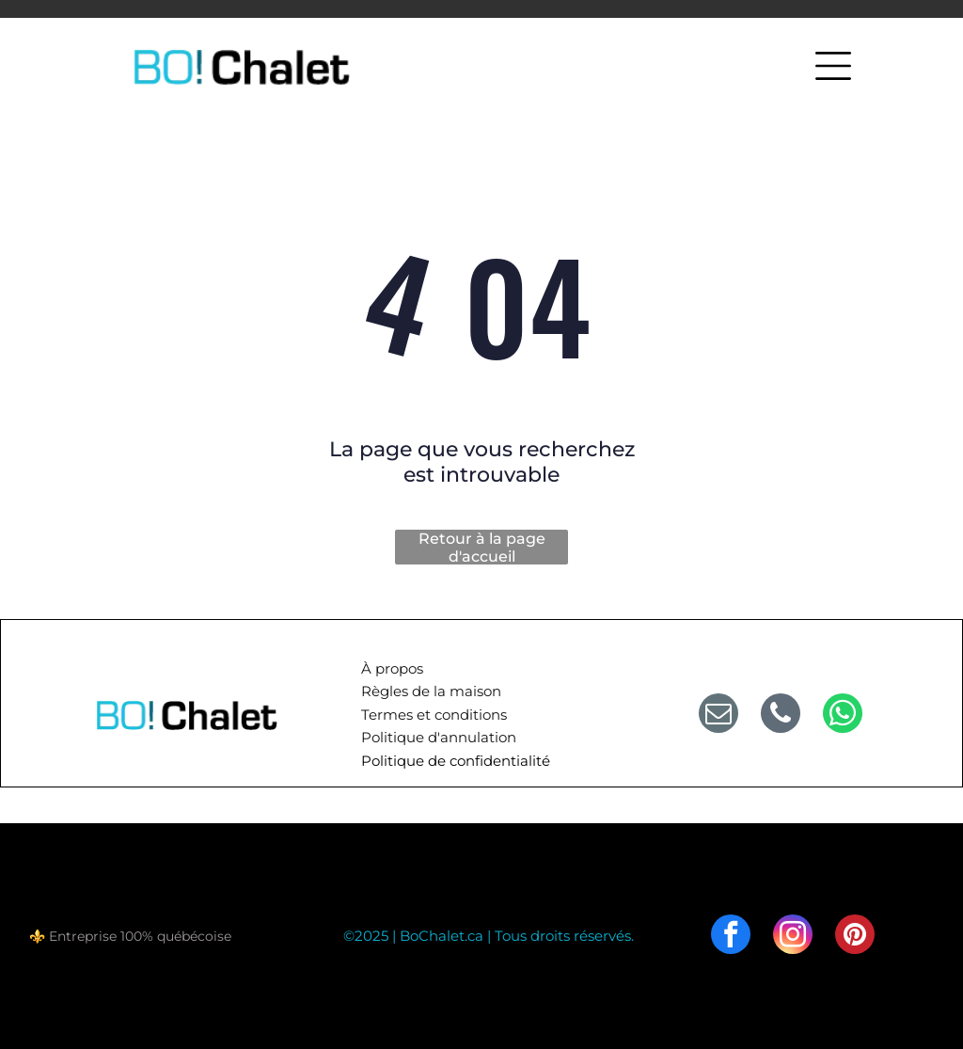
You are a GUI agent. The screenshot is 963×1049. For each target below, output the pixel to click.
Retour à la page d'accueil (481, 547)
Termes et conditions (434, 714)
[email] (718, 715)
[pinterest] (855, 936)
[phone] (780, 715)
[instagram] (793, 936)
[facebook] (730, 936)
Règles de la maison (431, 691)
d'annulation (472, 737)
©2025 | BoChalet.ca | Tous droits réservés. (488, 936)
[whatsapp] (842, 715)
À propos (392, 668)
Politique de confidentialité (455, 761)
